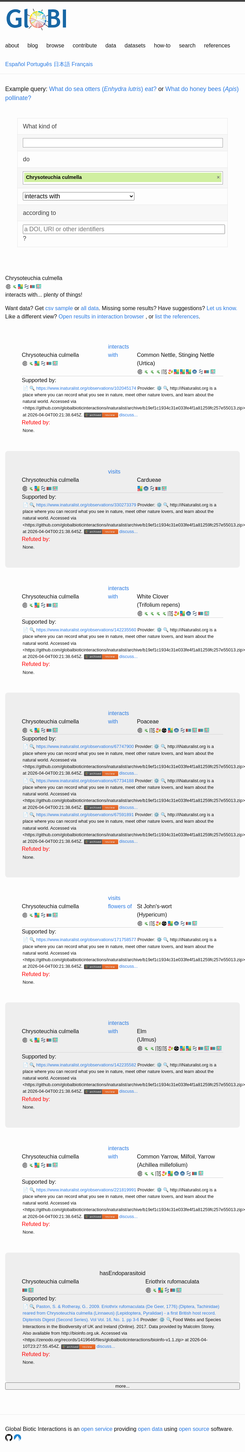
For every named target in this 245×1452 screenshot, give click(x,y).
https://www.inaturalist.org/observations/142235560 (87, 629)
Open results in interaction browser (101, 316)
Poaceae (148, 721)
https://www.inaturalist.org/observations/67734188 (85, 780)
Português (39, 64)
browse (55, 45)
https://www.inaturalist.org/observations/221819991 (87, 1189)
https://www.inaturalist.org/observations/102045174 (87, 388)
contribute (85, 45)
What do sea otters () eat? (103, 88)
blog (33, 45)
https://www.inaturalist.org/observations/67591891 (85, 814)
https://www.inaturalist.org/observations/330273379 (87, 504)
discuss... (128, 414)
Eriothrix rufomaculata (172, 1281)
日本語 (62, 64)
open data (150, 1429)
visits (114, 472)
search (187, 45)
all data (90, 308)
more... (122, 1386)
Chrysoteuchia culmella (33, 278)
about (12, 45)
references (217, 45)
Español (15, 64)
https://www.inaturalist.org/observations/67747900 (85, 746)
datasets (135, 45)
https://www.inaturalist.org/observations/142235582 (87, 1064)
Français (82, 64)
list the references (177, 316)
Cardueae (149, 480)
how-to (162, 45)
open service (97, 1429)
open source (194, 1429)
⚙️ (159, 388)
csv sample (59, 308)
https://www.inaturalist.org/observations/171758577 (87, 939)
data (110, 45)
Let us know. (222, 308)
